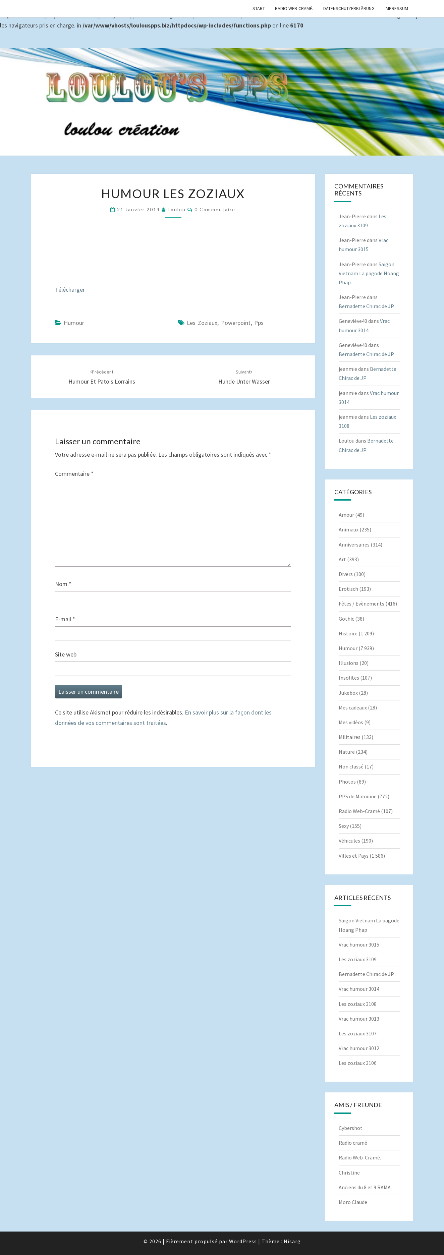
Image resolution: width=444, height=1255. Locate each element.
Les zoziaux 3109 (358, 959)
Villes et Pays (354, 855)
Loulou (177, 209)
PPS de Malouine (358, 796)
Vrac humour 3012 (359, 1048)
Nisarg (292, 1241)
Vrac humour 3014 (359, 988)
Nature (347, 751)
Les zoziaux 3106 (358, 1063)
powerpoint (236, 323)
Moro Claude (353, 1202)
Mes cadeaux (353, 707)
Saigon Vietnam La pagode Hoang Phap (369, 273)
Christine (349, 1172)
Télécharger (70, 289)
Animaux (348, 529)
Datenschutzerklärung (349, 8)
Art (342, 559)
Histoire (348, 633)
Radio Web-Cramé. (294, 8)
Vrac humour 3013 (359, 1018)
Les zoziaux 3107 (358, 1033)
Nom (63, 584)
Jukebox (348, 692)
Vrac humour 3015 (359, 944)
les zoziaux (202, 323)
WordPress (243, 1241)
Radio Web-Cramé (359, 811)
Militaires (349, 737)
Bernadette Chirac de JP (366, 306)
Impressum (396, 8)
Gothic (346, 618)
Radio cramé (353, 1142)
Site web (65, 654)
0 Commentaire (215, 209)
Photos (347, 781)
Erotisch (348, 588)
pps (259, 323)
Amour (346, 514)
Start (259, 8)
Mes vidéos (351, 722)
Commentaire (74, 473)
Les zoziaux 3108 (358, 1004)
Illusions (348, 663)
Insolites (349, 677)
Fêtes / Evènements (361, 603)
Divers (346, 574)
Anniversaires (354, 544)
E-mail (65, 619)
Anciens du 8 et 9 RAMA (365, 1187)
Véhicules (349, 840)
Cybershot (351, 1128)
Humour (74, 323)
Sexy (344, 825)
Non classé (351, 766)
